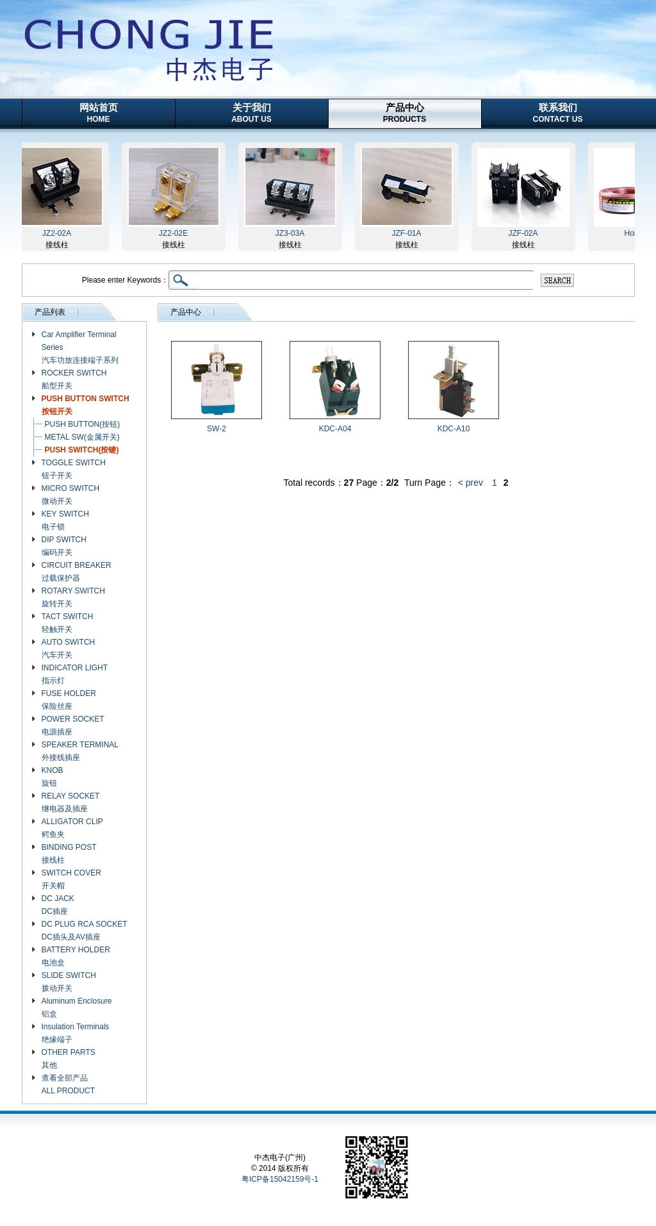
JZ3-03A (291, 233)
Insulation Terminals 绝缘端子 (76, 1033)
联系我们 (558, 113)
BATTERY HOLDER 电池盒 (76, 956)
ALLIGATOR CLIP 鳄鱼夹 (72, 828)
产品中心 (404, 113)
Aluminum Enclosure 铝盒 (77, 1007)
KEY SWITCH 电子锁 (65, 520)
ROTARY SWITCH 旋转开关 (73, 597)
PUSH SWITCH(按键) (82, 449)
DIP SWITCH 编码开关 (64, 546)
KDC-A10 (454, 428)
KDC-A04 (335, 428)
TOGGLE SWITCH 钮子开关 (74, 469)
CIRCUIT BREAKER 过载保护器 (76, 572)
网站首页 (98, 113)
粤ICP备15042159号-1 (280, 1179)
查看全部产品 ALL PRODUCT (68, 1084)
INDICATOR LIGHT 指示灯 (75, 674)
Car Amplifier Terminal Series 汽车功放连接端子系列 (80, 347)
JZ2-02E (175, 233)
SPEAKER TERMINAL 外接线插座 (80, 751)
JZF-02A (524, 233)
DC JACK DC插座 (58, 905)
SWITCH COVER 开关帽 (71, 879)
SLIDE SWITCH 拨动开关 (69, 982)
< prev (470, 482)
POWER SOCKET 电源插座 (73, 725)
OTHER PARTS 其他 (68, 1059)
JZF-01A (408, 233)
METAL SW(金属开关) (82, 437)
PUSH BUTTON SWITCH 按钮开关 (85, 405)
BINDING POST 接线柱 (69, 854)
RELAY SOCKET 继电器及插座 (71, 802)
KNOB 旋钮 (52, 777)
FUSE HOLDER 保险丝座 (69, 700)
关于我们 (251, 113)
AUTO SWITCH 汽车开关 (68, 648)
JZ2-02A (58, 233)
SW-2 (216, 428)
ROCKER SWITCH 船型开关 (74, 379)
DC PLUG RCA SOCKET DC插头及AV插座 (84, 930)
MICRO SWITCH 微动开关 (71, 495)
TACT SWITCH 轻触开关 (68, 623)
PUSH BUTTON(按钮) (82, 424)
